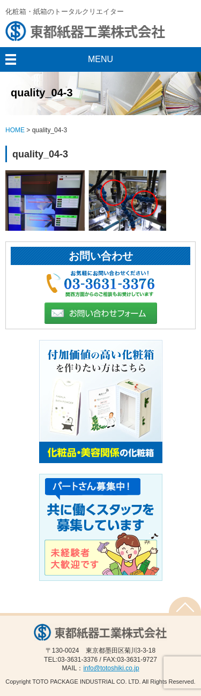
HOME (15, 130)
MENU (100, 59)
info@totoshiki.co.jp (111, 668)
